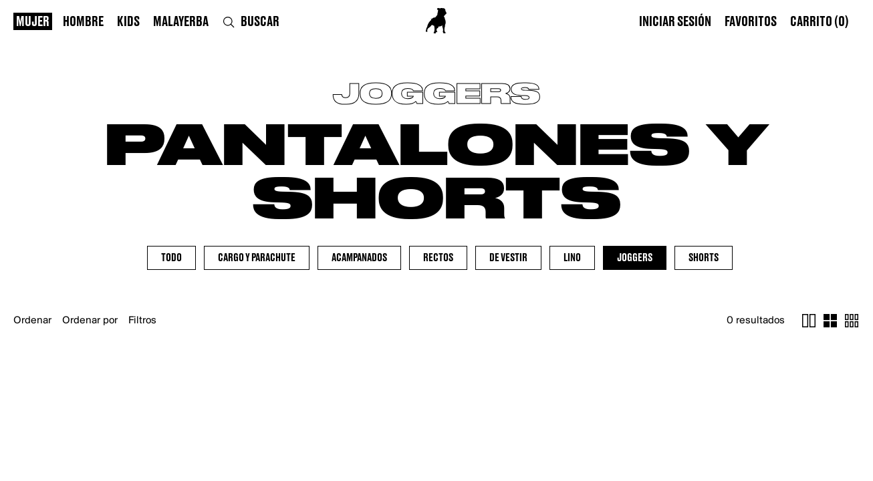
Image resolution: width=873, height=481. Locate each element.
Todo (171, 258)
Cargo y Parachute (256, 258)
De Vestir (508, 258)
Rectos (438, 258)
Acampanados (359, 258)
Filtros (142, 320)
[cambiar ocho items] (852, 321)
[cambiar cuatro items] (830, 321)
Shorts (704, 258)
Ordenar (32, 320)
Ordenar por (90, 320)
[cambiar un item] (809, 321)
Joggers (634, 258)
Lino (572, 258)
